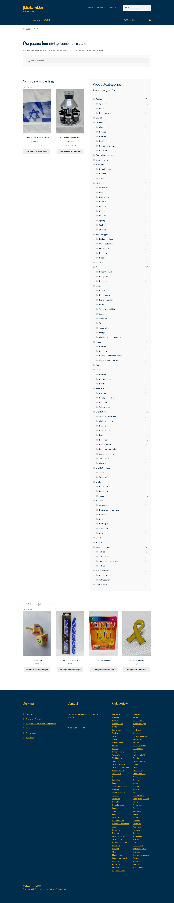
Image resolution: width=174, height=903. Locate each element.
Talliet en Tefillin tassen (109, 561)
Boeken (99, 99)
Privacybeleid (28, 889)
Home (28, 29)
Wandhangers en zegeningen (111, 337)
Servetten (103, 314)
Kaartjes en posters (107, 197)
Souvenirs (103, 318)
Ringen (102, 533)
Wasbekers (103, 463)
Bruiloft (99, 118)
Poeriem (99, 370)
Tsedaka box (104, 328)
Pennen (102, 206)
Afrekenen (112, 8)
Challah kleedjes (106, 421)
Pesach (99, 342)
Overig (102, 178)
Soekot (99, 542)
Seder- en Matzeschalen (109, 360)
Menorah (99, 262)
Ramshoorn (104, 491)
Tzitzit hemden (102, 570)
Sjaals (98, 538)
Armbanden (104, 505)
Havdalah (100, 164)
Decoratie (103, 132)
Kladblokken (104, 295)
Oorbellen (103, 528)
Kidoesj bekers (105, 444)
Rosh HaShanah (102, 388)
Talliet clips (104, 556)
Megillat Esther (105, 379)
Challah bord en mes (107, 416)
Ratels (102, 384)
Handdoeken (104, 430)
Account (90, 8)
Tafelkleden (104, 458)
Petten (102, 304)
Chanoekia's (104, 127)
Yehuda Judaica (33, 7)
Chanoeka (100, 122)
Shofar (99, 482)
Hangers (102, 519)
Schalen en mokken (107, 309)
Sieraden (99, 500)
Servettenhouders (106, 454)
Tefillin (102, 566)
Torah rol (103, 477)
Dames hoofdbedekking (106, 155)
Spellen (102, 225)
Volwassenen (104, 580)
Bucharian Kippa (106, 239)
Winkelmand (101, 8)
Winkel (47, 20)
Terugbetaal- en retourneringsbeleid (41, 723)
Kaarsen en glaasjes (107, 146)
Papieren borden (106, 300)
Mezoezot (100, 267)
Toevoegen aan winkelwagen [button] (36, 151)
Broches (102, 514)
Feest (101, 192)
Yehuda (25, 20)
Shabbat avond (102, 412)
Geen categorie (102, 160)
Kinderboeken (105, 113)
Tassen (102, 323)
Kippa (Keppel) (102, 234)
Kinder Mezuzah (105, 272)
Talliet (102, 552)
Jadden (102, 472)
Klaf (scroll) (104, 276)
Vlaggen (102, 332)
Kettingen (103, 524)
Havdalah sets (105, 169)
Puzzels (102, 216)
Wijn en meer (101, 584)
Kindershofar (104, 486)
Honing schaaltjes (106, 398)
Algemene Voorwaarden (36, 719)
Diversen (102, 136)
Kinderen (103, 150)
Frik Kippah (104, 248)
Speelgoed (103, 220)
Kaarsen (102, 173)
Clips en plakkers (106, 244)
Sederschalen (104, 407)
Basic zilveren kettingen (109, 510)
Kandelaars (104, 440)
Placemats (103, 211)
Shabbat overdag (103, 468)
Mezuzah (103, 281)
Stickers (102, 230)
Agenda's (103, 104)
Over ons (36, 20)
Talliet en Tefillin (103, 547)
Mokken (102, 202)
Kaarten (102, 290)
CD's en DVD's (104, 187)
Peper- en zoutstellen (108, 449)
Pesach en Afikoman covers (110, 356)
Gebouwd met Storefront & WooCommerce (52, 889)
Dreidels (102, 141)
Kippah (102, 258)
